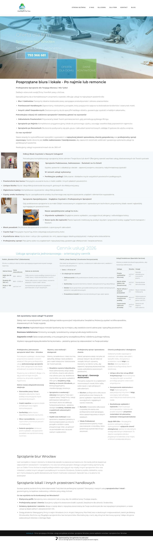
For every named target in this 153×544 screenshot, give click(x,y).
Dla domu (102, 7)
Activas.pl (29, 536)
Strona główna (79, 7)
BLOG (133, 7)
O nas (91, 7)
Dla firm (113, 7)
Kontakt (124, 7)
